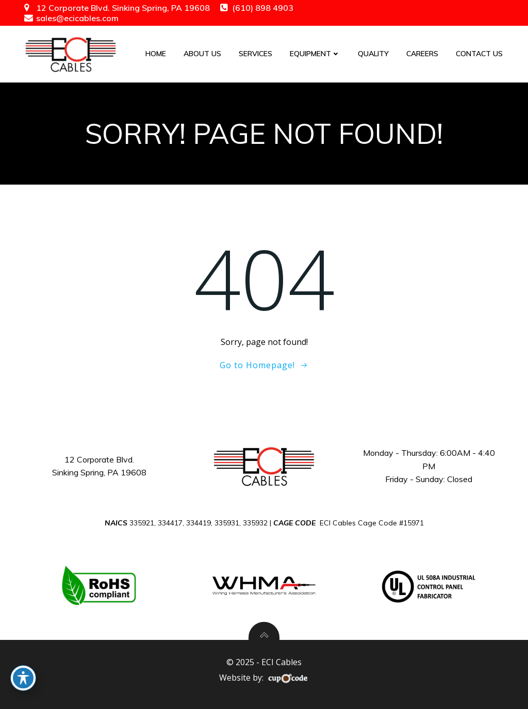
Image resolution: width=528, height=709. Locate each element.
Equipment (315, 53)
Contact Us (479, 53)
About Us (202, 53)
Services (255, 53)
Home (155, 53)
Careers (422, 53)
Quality (373, 53)
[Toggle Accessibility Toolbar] (23, 678)
